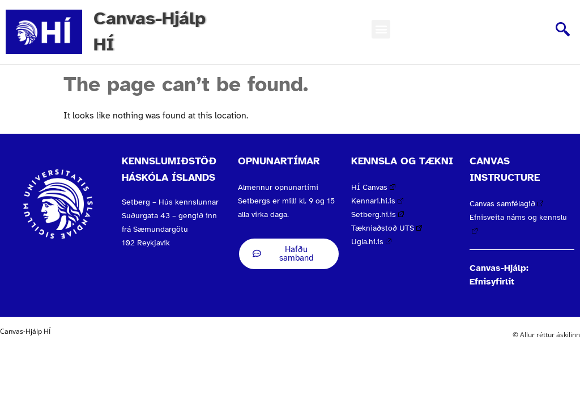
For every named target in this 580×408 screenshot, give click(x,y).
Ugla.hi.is (371, 241)
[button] (381, 29)
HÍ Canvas (373, 187)
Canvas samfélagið (506, 204)
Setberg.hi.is (377, 214)
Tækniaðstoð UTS (386, 228)
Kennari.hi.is (377, 201)
